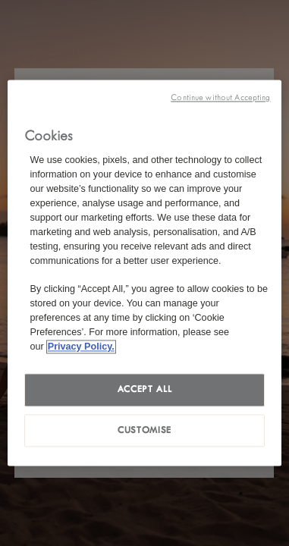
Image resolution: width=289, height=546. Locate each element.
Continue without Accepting (220, 97)
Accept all (144, 389)
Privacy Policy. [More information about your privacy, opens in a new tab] (81, 346)
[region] (145, 273)
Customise (144, 430)
